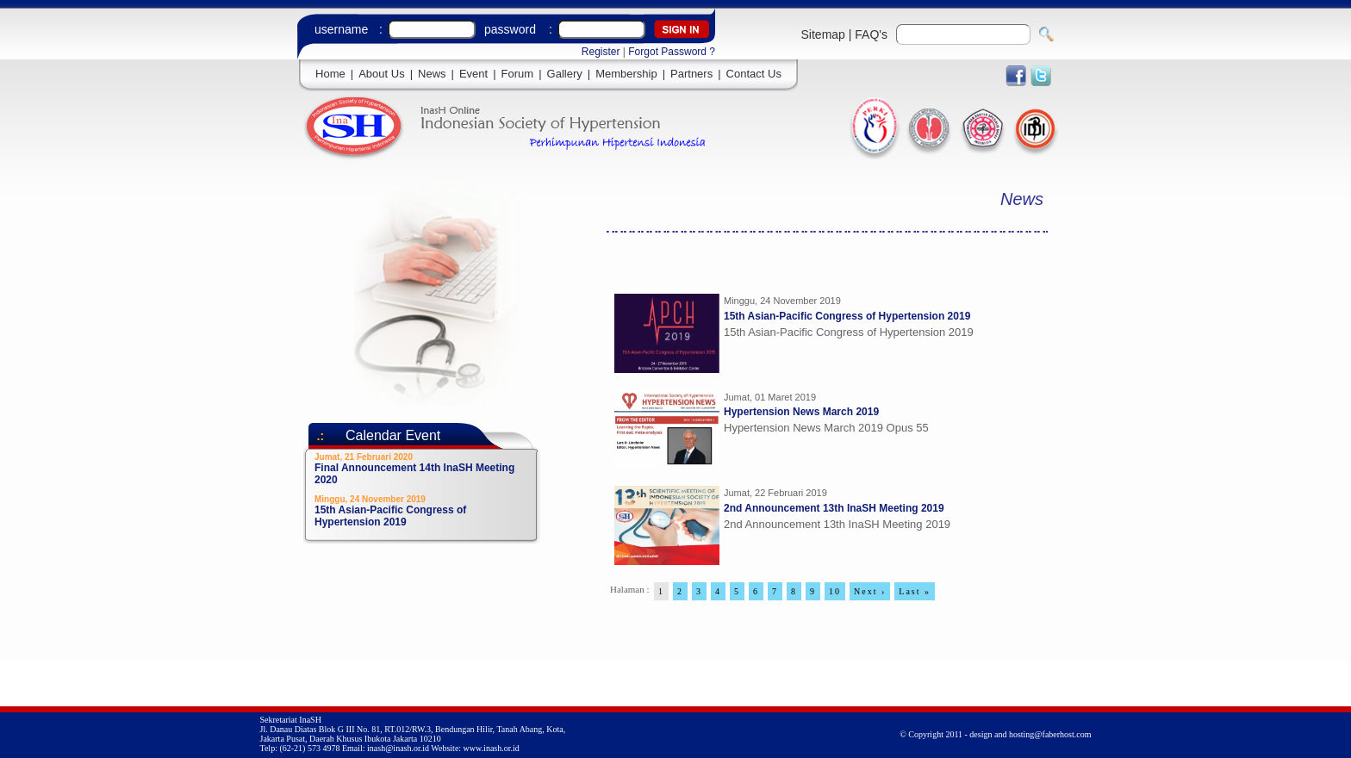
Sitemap (823, 34)
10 (835, 591)
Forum (517, 73)
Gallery (564, 73)
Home (330, 73)
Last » (915, 591)
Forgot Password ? (671, 52)
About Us (381, 73)
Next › (870, 591)
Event (473, 73)
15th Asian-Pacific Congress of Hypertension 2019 (847, 316)
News (432, 73)
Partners (691, 73)
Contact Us (753, 73)
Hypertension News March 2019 (801, 412)
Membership (626, 73)
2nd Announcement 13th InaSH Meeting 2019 (834, 508)
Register (601, 52)
